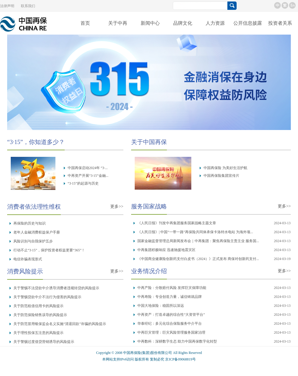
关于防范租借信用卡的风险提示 (38, 306)
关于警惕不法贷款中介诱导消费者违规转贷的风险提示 (56, 288)
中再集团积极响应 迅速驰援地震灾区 (166, 250)
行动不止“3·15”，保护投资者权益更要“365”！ (49, 250)
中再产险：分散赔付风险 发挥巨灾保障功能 (171, 288)
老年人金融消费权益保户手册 (36, 232)
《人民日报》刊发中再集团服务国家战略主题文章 (176, 223)
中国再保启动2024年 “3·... (88, 168)
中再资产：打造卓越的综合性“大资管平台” (171, 314)
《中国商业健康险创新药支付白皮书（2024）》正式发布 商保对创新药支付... (198, 259)
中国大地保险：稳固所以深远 (160, 306)
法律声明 (7, 6)
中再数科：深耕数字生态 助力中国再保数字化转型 (177, 341)
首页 (85, 23)
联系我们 (28, 6)
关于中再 (117, 23)
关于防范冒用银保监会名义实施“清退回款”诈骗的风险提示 (59, 324)
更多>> (116, 206)
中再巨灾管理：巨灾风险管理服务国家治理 (171, 332)
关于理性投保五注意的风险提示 (38, 333)
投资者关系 (280, 23)
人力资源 (215, 23)
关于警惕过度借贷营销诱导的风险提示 (43, 342)
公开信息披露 (247, 23)
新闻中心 (150, 23)
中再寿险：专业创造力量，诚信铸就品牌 (169, 297)
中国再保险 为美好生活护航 (225, 168)
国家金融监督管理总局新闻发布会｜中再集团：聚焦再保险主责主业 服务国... (198, 241)
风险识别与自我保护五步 (33, 241)
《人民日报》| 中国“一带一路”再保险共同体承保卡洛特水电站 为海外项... (195, 232)
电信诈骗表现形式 (27, 259)
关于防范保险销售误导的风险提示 (40, 315)
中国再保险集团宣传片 (221, 176)
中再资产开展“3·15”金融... (88, 176)
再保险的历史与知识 (29, 223)
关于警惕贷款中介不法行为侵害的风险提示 (47, 297)
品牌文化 (182, 23)
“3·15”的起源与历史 (83, 183)
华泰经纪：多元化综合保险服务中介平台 (169, 323)
